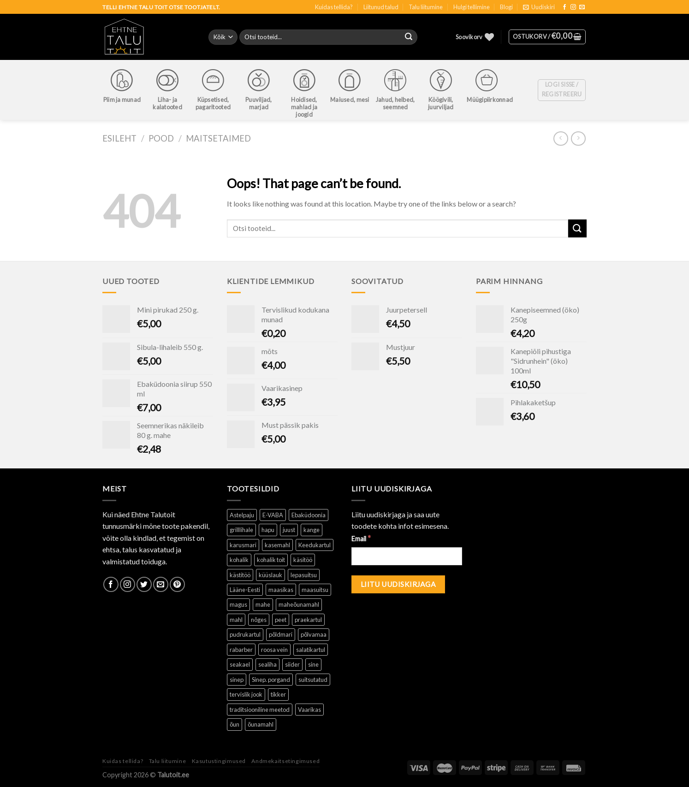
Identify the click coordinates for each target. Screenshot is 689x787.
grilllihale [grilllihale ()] (241, 529)
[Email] (406, 556)
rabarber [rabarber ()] (241, 649)
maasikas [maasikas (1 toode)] (280, 589)
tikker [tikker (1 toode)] (278, 694)
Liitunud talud (380, 7)
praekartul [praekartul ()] (308, 619)
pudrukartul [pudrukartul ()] (245, 634)
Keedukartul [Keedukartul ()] (314, 545)
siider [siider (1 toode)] (292, 664)
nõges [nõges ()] (259, 619)
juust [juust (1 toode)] (289, 529)
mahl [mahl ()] (236, 619)
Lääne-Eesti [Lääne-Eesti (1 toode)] (245, 589)
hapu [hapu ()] (267, 529)
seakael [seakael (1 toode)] (240, 664)
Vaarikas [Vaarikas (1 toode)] (309, 709)
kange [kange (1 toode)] (311, 529)
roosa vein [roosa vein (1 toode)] (274, 649)
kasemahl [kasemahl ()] (277, 545)
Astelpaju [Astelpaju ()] (242, 515)
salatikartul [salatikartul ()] (310, 649)
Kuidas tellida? (334, 7)
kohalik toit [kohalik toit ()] (271, 559)
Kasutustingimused (219, 760)
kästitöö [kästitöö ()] (240, 575)
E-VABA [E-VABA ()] (272, 515)
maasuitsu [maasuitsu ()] (315, 589)
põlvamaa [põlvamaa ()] (314, 634)
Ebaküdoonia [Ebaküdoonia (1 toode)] (308, 515)
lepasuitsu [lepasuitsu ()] (304, 575)
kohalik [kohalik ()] (239, 559)
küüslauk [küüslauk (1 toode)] (270, 575)
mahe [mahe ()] (262, 604)
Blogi (506, 7)
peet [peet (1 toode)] (280, 619)
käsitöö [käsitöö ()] (302, 559)
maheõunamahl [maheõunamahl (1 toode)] (299, 604)
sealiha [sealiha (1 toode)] (267, 664)
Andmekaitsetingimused (285, 760)
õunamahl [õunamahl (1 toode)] (260, 724)
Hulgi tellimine (471, 7)
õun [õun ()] (234, 724)
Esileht (119, 138)
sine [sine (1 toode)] (313, 664)
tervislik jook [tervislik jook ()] (246, 694)
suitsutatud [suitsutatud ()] (312, 679)
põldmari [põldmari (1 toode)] (280, 634)
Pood (161, 138)
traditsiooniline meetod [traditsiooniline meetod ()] (260, 709)
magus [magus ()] (238, 604)
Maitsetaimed (218, 138)
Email (361, 538)
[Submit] (577, 228)
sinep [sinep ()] (237, 679)
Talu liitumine (426, 7)
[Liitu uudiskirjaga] (398, 584)
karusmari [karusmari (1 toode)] (243, 545)
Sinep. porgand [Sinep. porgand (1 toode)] (271, 679)
